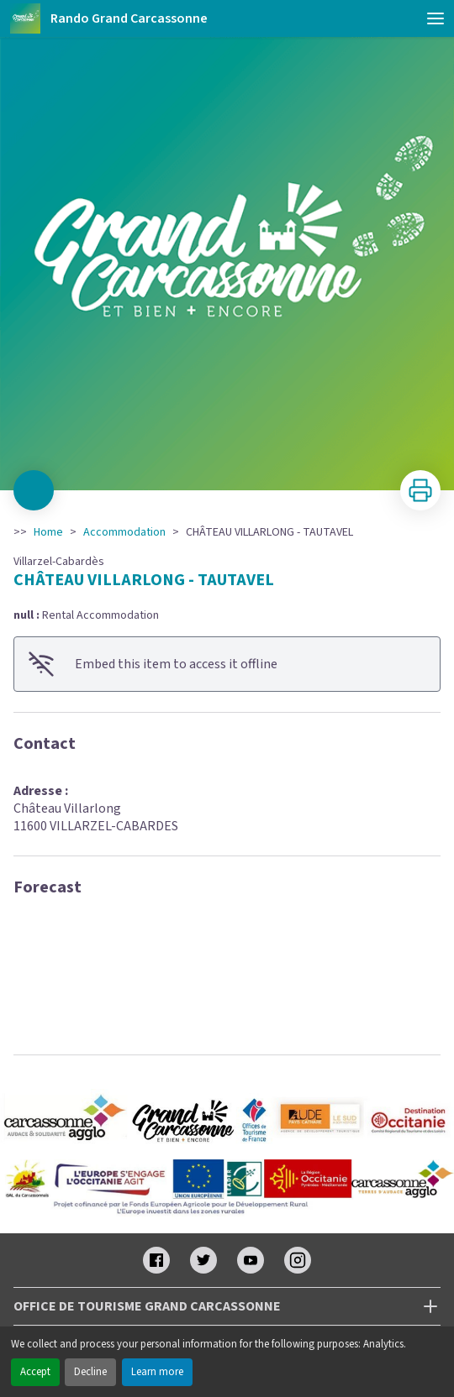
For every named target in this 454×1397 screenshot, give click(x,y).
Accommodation (124, 532)
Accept (35, 1371)
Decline (90, 1371)
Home (48, 532)
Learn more (157, 1371)
